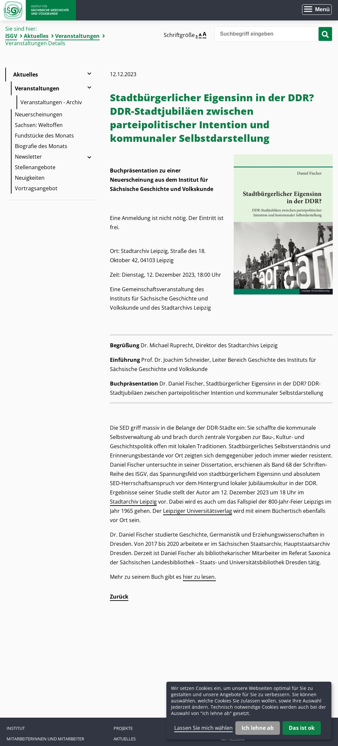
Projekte (123, 728)
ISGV (11, 36)
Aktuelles (36, 36)
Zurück (119, 596)
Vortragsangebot (36, 188)
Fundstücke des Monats (44, 135)
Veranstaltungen (77, 36)
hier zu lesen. (199, 576)
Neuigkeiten (30, 177)
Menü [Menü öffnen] (322, 9)
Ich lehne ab (258, 727)
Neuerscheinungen (38, 114)
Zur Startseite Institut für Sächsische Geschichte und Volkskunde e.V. (38, 10)
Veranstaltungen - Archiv (51, 102)
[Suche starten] (325, 34)
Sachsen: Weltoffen (39, 125)
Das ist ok (302, 727)
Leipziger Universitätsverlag (197, 510)
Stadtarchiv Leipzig (133, 501)
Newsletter (28, 156)
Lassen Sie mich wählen (203, 727)
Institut (16, 728)
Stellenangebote (35, 167)
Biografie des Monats (41, 146)
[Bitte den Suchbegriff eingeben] (274, 34)
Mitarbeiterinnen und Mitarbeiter (45, 739)
